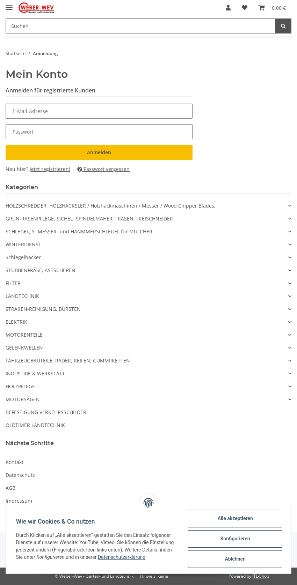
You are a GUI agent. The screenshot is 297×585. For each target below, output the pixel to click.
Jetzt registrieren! (50, 169)
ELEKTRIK (16, 321)
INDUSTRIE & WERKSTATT (35, 373)
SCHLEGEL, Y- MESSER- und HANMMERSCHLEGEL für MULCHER (79, 231)
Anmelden (99, 152)
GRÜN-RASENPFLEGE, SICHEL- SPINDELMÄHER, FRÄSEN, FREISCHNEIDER (89, 218)
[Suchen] (141, 25)
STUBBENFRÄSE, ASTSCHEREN (40, 270)
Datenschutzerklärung (41, 560)
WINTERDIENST (23, 244)
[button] (228, 8)
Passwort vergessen (103, 169)
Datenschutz (20, 475)
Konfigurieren (234, 538)
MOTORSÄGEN (23, 399)
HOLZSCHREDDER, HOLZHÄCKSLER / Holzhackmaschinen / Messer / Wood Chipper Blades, (111, 205)
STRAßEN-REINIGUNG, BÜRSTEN (43, 309)
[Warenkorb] (272, 8)
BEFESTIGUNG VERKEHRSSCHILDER (46, 412)
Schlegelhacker (23, 257)
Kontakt (14, 462)
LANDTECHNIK (22, 296)
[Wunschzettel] (244, 8)
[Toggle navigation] (9, 4)
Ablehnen (234, 559)
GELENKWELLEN (24, 347)
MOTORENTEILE (24, 334)
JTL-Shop (260, 576)
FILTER (13, 283)
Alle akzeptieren (234, 518)
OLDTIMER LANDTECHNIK (35, 425)
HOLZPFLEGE (20, 386)
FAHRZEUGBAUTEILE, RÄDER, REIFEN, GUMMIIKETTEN (68, 360)
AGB (10, 488)
